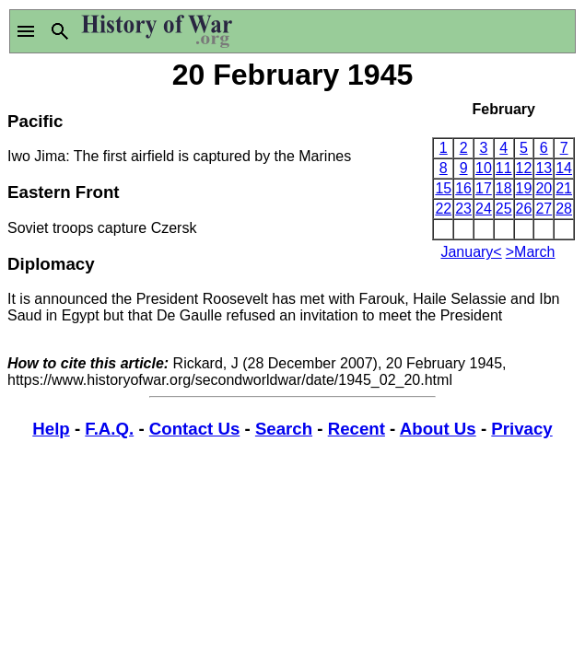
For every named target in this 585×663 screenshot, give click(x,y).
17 (483, 188)
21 (564, 188)
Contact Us (194, 428)
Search (283, 428)
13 (543, 168)
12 (524, 168)
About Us (438, 428)
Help (50, 428)
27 (543, 208)
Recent (356, 428)
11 (504, 168)
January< (470, 252)
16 (463, 188)
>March (531, 252)
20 (543, 188)
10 (483, 168)
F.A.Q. (109, 428)
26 (524, 208)
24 (483, 208)
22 (443, 208)
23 (463, 208)
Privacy (521, 428)
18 (504, 188)
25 (504, 208)
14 (564, 168)
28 (564, 208)
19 (524, 188)
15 (443, 188)
